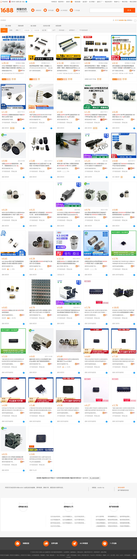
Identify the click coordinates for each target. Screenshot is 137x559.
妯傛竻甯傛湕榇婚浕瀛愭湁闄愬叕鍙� (91, 70)
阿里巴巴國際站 (15, 555)
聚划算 (52, 555)
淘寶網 (42, 555)
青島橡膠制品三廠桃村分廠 (116, 516)
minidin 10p (100, 487)
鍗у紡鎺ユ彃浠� (73, 73)
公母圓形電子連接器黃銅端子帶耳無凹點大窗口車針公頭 (96, 116)
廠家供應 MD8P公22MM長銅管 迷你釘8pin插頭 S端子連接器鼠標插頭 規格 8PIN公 (40, 360)
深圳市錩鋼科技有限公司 (118, 315)
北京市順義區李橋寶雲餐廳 (58, 520)
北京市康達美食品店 (80, 523)
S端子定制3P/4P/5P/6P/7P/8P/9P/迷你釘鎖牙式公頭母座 (40, 116)
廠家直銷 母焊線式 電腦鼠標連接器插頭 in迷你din (123, 213)
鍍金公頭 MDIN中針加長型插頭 (13, 311)
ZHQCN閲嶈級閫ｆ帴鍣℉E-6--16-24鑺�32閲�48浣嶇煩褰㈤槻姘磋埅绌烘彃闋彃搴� (13, 67)
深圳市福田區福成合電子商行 (91, 364)
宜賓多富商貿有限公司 (114, 526)
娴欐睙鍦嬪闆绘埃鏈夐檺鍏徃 (8, 70)
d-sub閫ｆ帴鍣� (62, 73)
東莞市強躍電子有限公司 (35, 266)
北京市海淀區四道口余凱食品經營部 (85, 516)
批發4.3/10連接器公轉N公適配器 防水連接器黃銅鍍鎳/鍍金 (68, 262)
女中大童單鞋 (100, 516)
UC (108, 555)
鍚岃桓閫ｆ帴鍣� (117, 73)
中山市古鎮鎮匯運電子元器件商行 (35, 462)
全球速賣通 (35, 555)
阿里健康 (127, 555)
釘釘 (121, 555)
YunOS (92, 555)
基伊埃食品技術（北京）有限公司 (60, 523)
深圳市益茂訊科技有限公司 (91, 413)
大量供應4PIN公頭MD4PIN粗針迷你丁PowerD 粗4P (68, 360)
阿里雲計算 (85, 555)
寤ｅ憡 (23, 68)
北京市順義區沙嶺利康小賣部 (71, 523)
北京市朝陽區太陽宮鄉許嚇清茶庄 (72, 516)
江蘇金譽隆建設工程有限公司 (105, 523)
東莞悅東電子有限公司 (8, 119)
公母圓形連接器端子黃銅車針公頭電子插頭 (13, 116)
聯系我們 (97, 552)
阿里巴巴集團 (4, 555)
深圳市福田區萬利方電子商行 (118, 364)
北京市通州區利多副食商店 (82, 520)
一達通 (134, 555)
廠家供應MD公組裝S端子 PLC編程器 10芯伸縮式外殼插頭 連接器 (40, 164)
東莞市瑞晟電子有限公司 (8, 266)
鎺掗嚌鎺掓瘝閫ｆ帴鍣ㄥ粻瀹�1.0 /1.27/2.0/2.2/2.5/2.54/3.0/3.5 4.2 (40, 67)
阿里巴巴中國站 (26, 555)
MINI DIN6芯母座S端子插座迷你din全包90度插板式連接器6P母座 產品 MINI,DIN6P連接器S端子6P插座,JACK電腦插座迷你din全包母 (68, 311)
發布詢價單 (121, 487)
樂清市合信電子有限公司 (118, 168)
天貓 (47, 555)
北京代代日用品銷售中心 (58, 526)
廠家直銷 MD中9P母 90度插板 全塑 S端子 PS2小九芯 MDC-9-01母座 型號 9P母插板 (40, 311)
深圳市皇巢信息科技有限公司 (117, 523)
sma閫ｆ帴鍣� (128, 73)
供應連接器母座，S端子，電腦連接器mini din (12, 164)
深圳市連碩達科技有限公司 (91, 168)
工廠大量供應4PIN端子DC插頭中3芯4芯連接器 (40, 262)
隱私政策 (80, 552)
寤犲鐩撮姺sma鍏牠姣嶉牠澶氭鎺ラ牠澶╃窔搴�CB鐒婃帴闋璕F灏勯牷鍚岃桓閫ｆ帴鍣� (123, 67)
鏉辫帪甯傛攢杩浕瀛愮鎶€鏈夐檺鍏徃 (63, 70)
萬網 (104, 555)
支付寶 (113, 555)
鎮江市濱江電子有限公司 (63, 266)
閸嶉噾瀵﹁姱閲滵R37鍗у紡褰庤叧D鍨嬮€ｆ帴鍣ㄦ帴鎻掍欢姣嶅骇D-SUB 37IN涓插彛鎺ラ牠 (68, 67)
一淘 (57, 555)
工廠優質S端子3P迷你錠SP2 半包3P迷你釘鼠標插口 (123, 164)
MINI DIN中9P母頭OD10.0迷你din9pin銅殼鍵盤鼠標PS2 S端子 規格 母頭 (13, 214)
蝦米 (79, 555)
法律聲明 (66, 552)
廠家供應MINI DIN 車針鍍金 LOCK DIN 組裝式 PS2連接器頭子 (96, 164)
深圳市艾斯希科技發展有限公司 (91, 315)
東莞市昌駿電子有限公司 (35, 119)
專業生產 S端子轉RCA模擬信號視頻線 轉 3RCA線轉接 (68, 164)
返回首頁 (85, 478)
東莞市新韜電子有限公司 (63, 119)
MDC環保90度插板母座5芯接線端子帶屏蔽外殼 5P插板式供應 (95, 213)
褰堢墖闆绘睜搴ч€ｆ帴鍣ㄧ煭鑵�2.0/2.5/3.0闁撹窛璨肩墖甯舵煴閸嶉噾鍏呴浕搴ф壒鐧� (96, 67)
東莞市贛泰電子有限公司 (35, 168)
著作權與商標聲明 (56, 552)
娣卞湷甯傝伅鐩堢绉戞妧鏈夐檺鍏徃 (35, 70)
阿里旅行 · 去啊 (64, 555)
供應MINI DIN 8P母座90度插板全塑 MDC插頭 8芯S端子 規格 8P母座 (13, 458)
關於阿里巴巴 (88, 552)
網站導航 (104, 552)
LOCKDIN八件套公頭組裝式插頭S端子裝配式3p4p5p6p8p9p (68, 213)
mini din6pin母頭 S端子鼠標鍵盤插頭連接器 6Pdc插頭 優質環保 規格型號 (13, 263)
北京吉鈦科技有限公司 (57, 516)
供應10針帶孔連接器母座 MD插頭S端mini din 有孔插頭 (68, 116)
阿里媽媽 (73, 555)
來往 (117, 555)
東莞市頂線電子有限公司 (63, 168)
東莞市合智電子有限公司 (91, 266)
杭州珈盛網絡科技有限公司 (104, 520)
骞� (22, 70)
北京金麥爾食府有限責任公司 (71, 520)
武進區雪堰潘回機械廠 (126, 526)
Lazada (68, 557)
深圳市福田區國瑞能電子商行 (118, 266)
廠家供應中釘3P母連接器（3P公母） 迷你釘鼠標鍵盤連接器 (40, 213)
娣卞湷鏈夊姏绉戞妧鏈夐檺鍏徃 (118, 70)
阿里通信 (98, 555)
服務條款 (73, 552)
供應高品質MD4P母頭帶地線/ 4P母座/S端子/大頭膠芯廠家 (96, 262)
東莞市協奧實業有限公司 (8, 315)
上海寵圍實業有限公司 (102, 526)
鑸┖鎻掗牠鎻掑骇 (7, 73)
